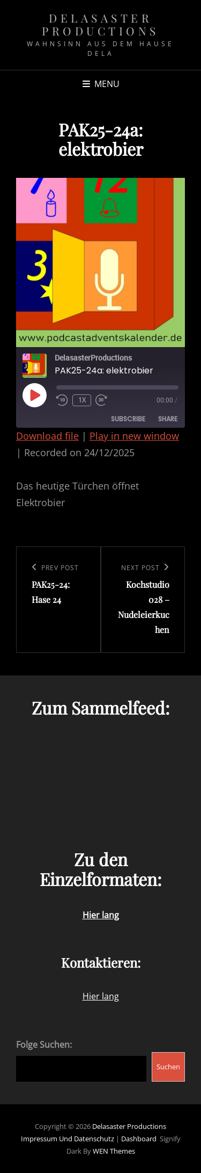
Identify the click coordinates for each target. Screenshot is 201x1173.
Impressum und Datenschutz (67, 1138)
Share (167, 418)
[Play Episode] (34, 395)
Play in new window (134, 435)
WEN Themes (114, 1151)
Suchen (168, 1066)
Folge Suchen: (44, 1044)
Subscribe (128, 418)
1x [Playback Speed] (82, 400)
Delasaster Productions (100, 24)
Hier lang (101, 996)
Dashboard (139, 1138)
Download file (47, 435)
